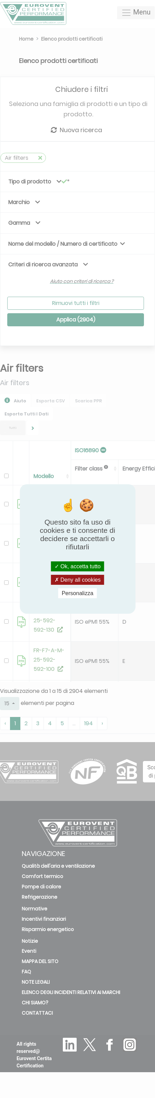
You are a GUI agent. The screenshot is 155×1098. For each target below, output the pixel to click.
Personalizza (78, 593)
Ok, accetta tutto (78, 566)
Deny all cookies (78, 580)
